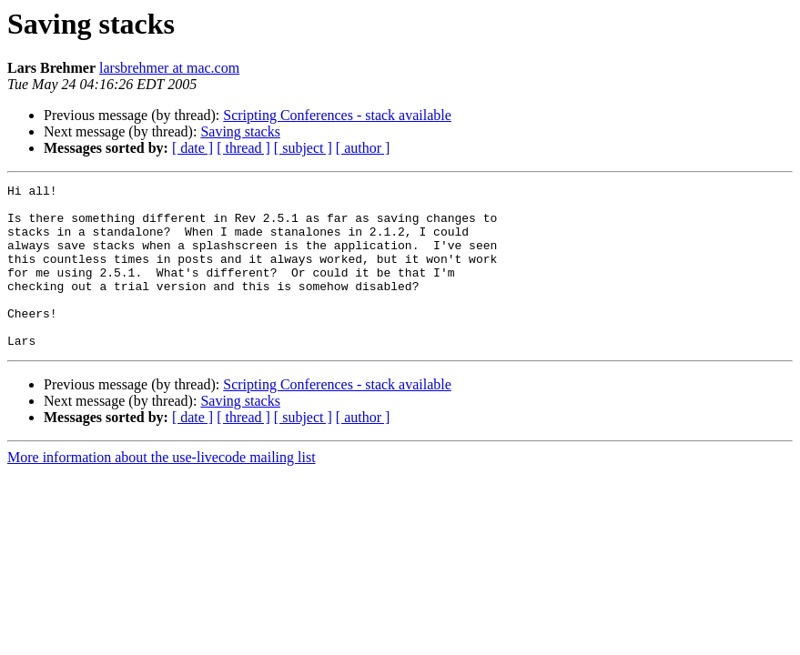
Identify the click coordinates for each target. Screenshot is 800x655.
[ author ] (363, 148)
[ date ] (192, 148)
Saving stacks (240, 131)
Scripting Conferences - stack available (337, 115)
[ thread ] (243, 148)
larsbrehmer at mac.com (169, 68)
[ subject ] (303, 148)
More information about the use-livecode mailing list (161, 490)
